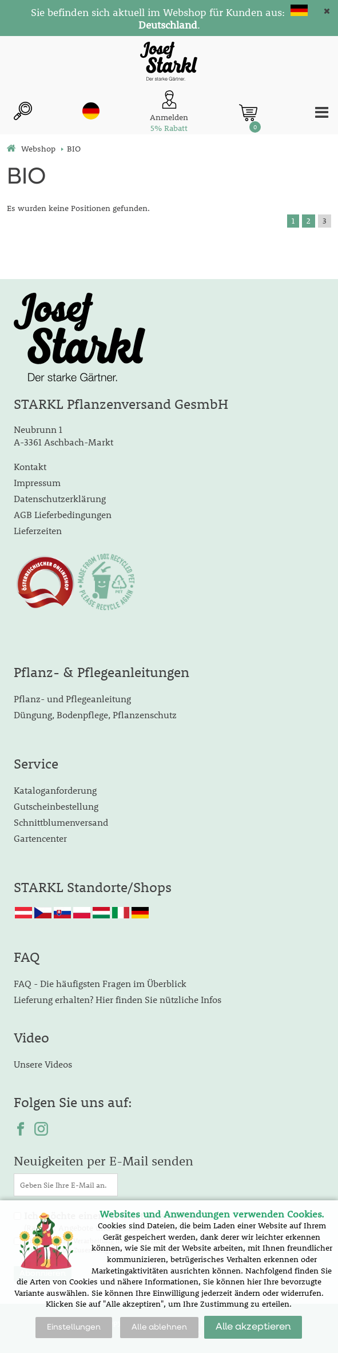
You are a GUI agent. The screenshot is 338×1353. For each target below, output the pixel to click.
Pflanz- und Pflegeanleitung (72, 699)
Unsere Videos (43, 1064)
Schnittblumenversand (61, 822)
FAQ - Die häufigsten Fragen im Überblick (100, 983)
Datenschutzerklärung (60, 498)
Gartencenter (40, 838)
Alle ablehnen (159, 1327)
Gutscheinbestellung (56, 806)
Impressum (37, 482)
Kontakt (30, 466)
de (91, 111)
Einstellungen (74, 1327)
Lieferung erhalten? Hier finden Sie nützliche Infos (117, 999)
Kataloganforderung (55, 790)
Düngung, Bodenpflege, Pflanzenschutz (95, 715)
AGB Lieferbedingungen (63, 514)
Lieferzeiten (38, 530)
